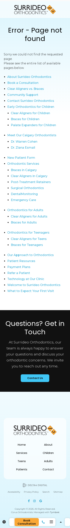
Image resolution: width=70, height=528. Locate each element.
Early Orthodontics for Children (30, 107)
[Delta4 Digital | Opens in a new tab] (35, 485)
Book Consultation (27, 522)
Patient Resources (21, 261)
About (48, 445)
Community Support (22, 95)
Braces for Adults (24, 222)
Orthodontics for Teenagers (28, 232)
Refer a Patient (18, 273)
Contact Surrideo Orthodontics (30, 101)
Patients (21, 469)
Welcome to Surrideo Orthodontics (33, 285)
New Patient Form (21, 157)
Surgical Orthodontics (27, 188)
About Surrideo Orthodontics (29, 77)
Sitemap (58, 491)
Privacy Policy (31, 491)
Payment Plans (18, 267)
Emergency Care (23, 200)
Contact (48, 469)
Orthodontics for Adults (25, 210)
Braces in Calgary (24, 170)
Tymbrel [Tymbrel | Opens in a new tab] (54, 512)
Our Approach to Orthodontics (30, 255)
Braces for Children (25, 119)
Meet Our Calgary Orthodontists (31, 135)
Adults (48, 461)
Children (48, 453)
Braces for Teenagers (27, 245)
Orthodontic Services (23, 163)
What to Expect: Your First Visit (30, 291)
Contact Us (35, 378)
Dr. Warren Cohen (24, 141)
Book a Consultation (22, 83)
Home (22, 445)
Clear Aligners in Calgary (29, 176)
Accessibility (14, 491)
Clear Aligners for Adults (29, 216)
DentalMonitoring (24, 194)
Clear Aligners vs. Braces (25, 89)
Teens (22, 461)
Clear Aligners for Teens (29, 239)
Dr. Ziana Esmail (23, 147)
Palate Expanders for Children (33, 125)
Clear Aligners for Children (30, 113)
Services (21, 453)
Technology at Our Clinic (25, 279)
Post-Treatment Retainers (31, 182)
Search (46, 491)
